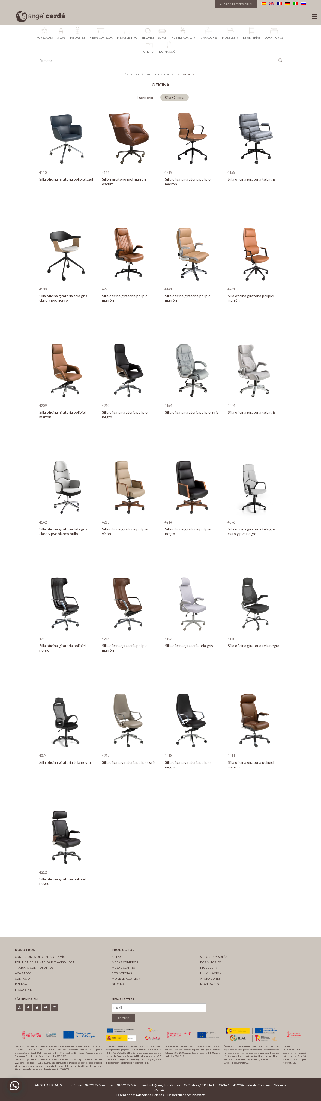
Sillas (117, 956)
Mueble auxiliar (126, 978)
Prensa (21, 984)
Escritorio (145, 97)
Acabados (23, 973)
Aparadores (210, 978)
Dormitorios (211, 962)
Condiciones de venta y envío (40, 956)
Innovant (198, 1095)
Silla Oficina (174, 97)
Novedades (209, 984)
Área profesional (236, 4)
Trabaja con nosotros (34, 967)
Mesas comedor (125, 962)
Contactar (24, 978)
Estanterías (122, 973)
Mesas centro (123, 967)
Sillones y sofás (213, 956)
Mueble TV (209, 967)
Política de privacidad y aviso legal (45, 962)
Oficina (118, 984)
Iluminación (211, 973)
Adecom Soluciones (150, 1095)
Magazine (23, 989)
